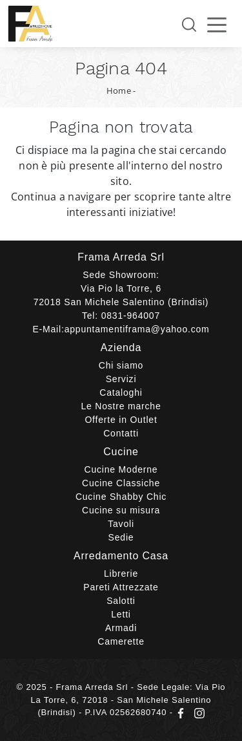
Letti (120, 614)
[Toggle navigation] (216, 24)
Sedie (121, 537)
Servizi (121, 379)
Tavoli (121, 524)
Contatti (121, 433)
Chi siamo (121, 365)
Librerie (121, 573)
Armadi (121, 628)
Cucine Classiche (121, 483)
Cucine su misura (121, 510)
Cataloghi (120, 392)
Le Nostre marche (121, 406)
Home (118, 90)
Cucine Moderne (121, 469)
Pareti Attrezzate (120, 587)
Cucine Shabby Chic (121, 496)
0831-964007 (130, 315)
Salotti (121, 601)
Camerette (121, 641)
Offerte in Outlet (121, 419)
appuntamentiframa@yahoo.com (137, 329)
